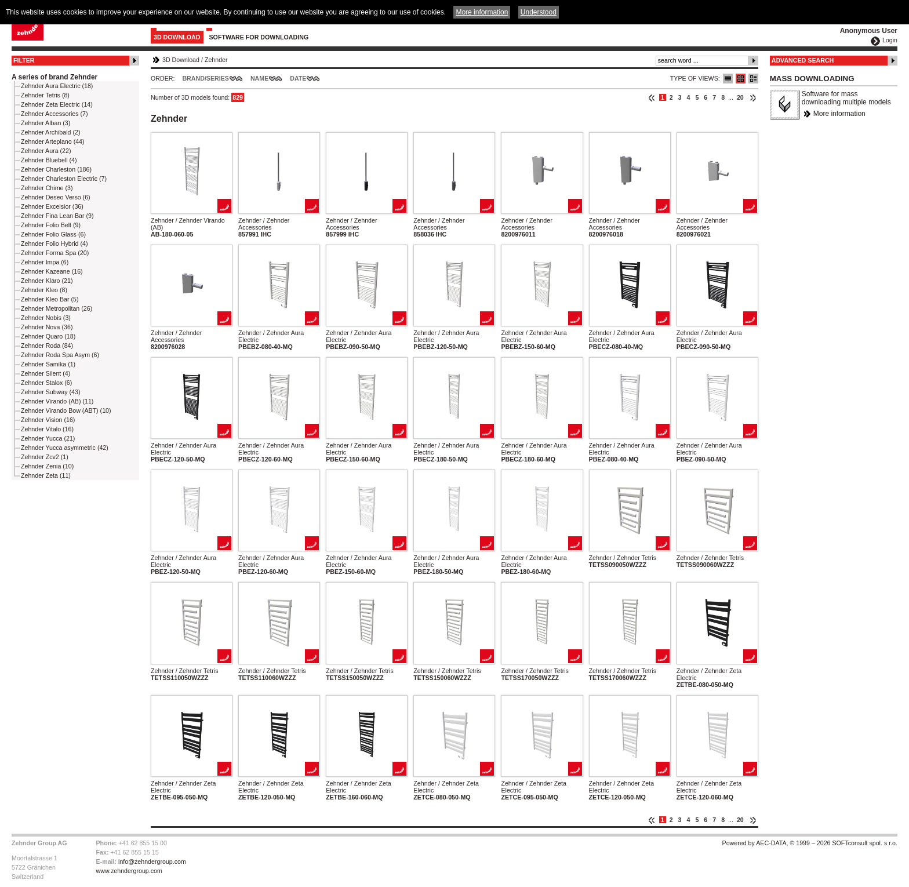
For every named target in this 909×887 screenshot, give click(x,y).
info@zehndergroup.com (152, 861)
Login (889, 40)
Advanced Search (803, 60)
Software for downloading (259, 37)
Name (259, 78)
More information (839, 114)
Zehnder (216, 59)
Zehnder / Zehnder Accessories (263, 224)
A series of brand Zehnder (54, 77)
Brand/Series (205, 78)
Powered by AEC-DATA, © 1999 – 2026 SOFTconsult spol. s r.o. (809, 842)
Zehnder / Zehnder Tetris (623, 557)
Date (298, 78)
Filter (24, 60)
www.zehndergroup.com (129, 870)
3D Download (177, 37)
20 (740, 97)
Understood (539, 12)
